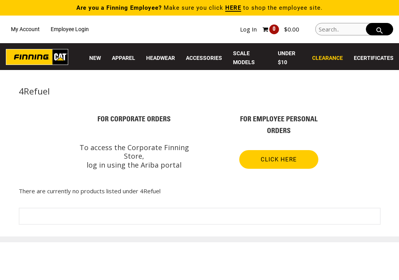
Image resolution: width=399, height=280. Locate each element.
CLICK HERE (279, 159)
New (95, 58)
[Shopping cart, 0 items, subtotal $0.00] (281, 29)
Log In (248, 29)
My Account (25, 29)
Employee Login (70, 29)
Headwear (160, 58)
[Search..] (354, 29)
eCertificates (374, 58)
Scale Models (244, 57)
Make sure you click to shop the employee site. (199, 7)
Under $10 (286, 57)
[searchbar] (379, 29)
